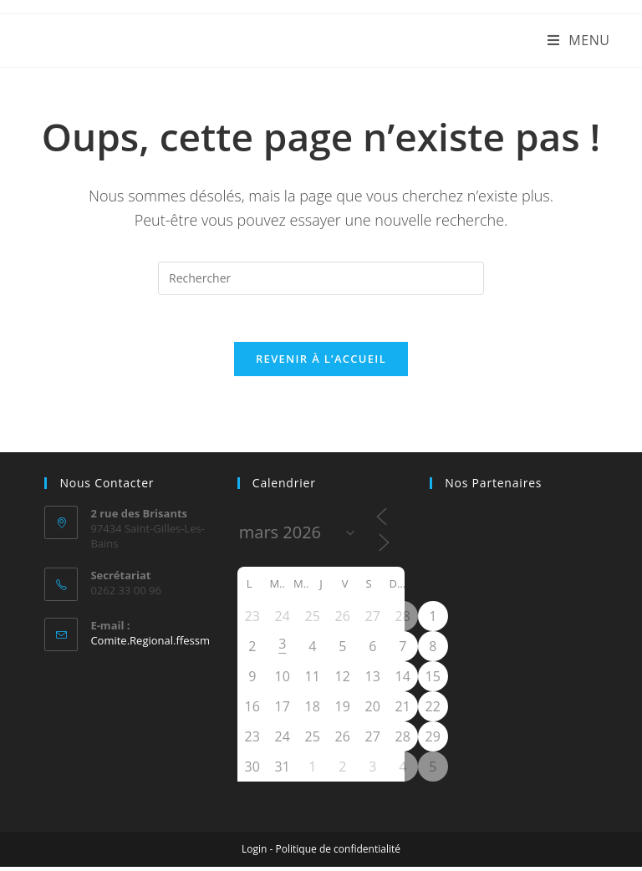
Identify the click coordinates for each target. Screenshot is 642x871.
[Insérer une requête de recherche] (321, 278)
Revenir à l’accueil (321, 362)
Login (254, 853)
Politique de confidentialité (338, 853)
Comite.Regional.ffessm (150, 644)
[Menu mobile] (579, 40)
